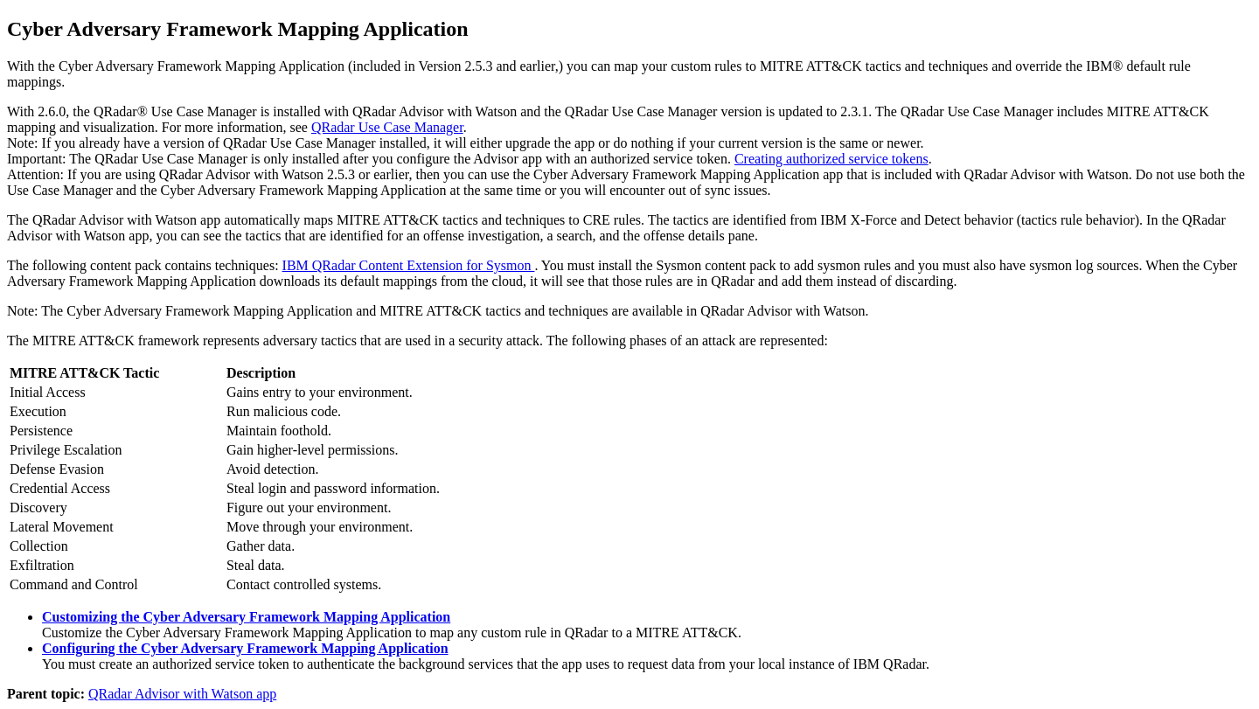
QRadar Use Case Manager (387, 127)
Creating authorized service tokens (831, 158)
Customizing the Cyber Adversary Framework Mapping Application (246, 616)
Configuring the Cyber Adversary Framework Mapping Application (245, 648)
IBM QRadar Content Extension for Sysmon (408, 265)
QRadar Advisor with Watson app (182, 693)
